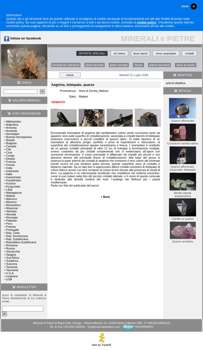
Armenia (11, 127)
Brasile (10, 140)
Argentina (12, 124)
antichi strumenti (159, 65)
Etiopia (10, 158)
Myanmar (12, 208)
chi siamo (119, 53)
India (9, 167)
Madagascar (14, 192)
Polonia (11, 226)
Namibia (11, 211)
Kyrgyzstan (13, 186)
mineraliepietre (137, 326)
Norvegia (12, 217)
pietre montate (119, 65)
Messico (11, 202)
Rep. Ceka (13, 232)
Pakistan (11, 220)
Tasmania (12, 270)
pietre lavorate (95, 65)
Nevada (11, 214)
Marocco (11, 198)
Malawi (10, 195)
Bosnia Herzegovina (18, 137)
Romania (12, 245)
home (70, 75)
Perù (9, 223)
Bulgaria (11, 143)
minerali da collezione (66, 65)
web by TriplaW (101, 343)
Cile (8, 149)
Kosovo (11, 183)
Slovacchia (13, 251)
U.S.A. (10, 273)
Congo (10, 155)
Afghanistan (13, 121)
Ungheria (12, 276)
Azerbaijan (12, 133)
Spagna (11, 254)
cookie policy (146, 22)
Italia (9, 174)
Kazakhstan (13, 180)
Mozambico (13, 205)
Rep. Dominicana (17, 236)
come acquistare (166, 53)
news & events (185, 65)
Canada (11, 146)
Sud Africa (12, 257)
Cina (9, 152)
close (185, 6)
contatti (189, 53)
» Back (105, 196)
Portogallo (12, 229)
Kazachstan (13, 177)
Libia (9, 189)
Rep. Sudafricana (17, 239)
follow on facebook (22, 38)
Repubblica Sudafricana (21, 242)
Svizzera (11, 263)
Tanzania (12, 266)
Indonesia (12, 171)
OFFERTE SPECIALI (92, 53)
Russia (10, 248)
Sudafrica (12, 260)
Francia (11, 161)
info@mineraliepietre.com (104, 326)
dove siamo (140, 53)
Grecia (10, 164)
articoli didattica (175, 83)
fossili (138, 65)
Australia (11, 130)
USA (9, 279)
